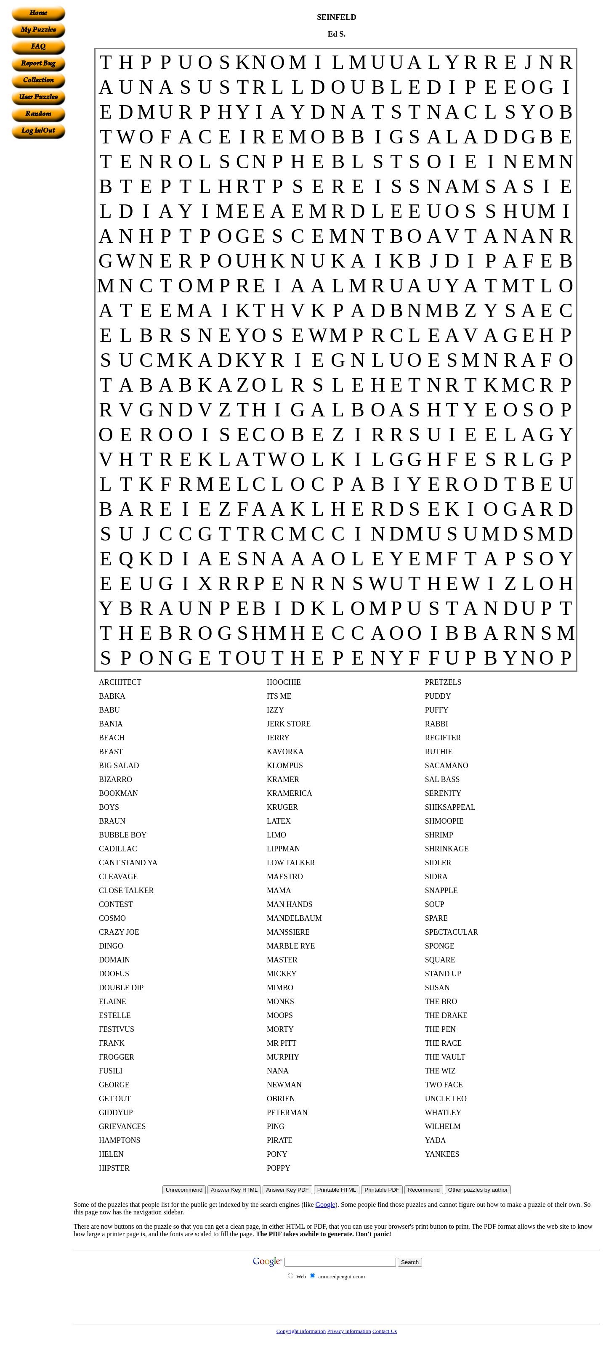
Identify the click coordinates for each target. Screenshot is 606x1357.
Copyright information (301, 1331)
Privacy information (349, 1331)
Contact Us (384, 1331)
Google (325, 1204)
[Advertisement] (38, 265)
